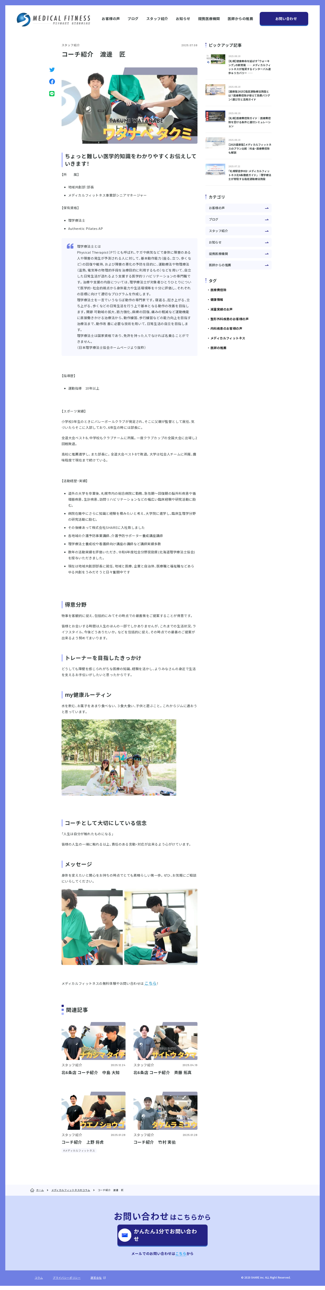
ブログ (133, 18)
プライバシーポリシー (67, 1282)
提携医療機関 (209, 18)
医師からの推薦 (240, 18)
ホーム (40, 1190)
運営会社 (95, 1282)
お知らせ (183, 18)
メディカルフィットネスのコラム (70, 1190)
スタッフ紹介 (157, 18)
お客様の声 (111, 18)
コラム (39, 1282)
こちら (180, 1257)
